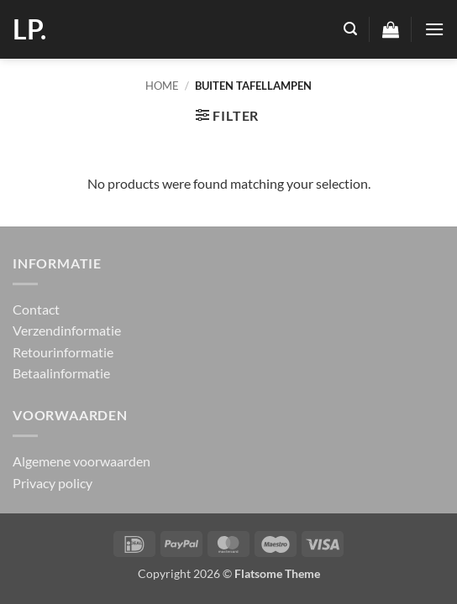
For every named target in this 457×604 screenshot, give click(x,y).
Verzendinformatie (67, 330)
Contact (36, 309)
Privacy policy (52, 483)
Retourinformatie (63, 352)
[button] (350, 29)
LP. (29, 29)
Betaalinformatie (61, 373)
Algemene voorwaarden (81, 461)
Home (162, 85)
